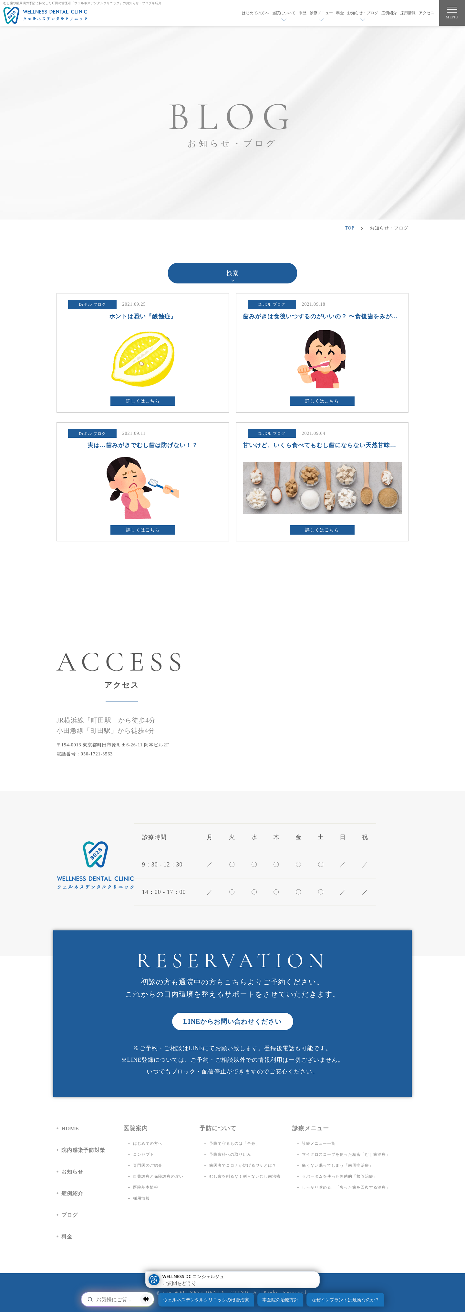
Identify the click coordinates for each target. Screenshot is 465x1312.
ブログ (69, 1215)
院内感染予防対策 (83, 1150)
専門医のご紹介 (147, 1165)
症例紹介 (389, 13)
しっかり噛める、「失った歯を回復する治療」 (346, 1187)
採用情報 (408, 13)
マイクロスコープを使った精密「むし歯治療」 (346, 1154)
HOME (70, 1128)
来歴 (302, 13)
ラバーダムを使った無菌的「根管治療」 (339, 1176)
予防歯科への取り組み (230, 1154)
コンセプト (143, 1154)
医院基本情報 (145, 1187)
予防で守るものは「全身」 (234, 1143)
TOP (349, 228)
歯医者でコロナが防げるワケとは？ (242, 1165)
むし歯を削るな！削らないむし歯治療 (245, 1176)
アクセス (426, 13)
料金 (340, 13)
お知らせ (72, 1171)
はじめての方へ (255, 13)
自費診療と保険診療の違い (158, 1176)
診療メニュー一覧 (319, 1143)
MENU (452, 14)
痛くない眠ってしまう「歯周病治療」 (337, 1165)
